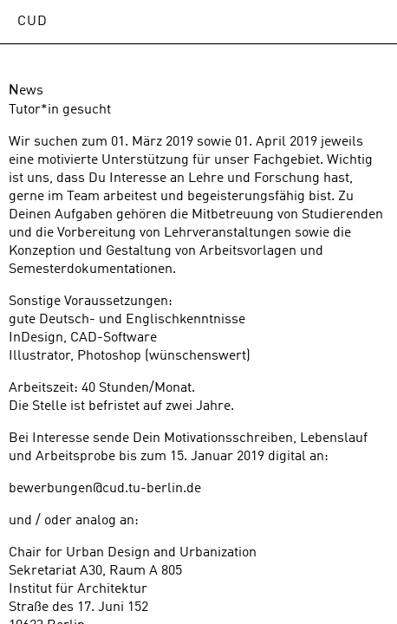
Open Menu (367, 22)
